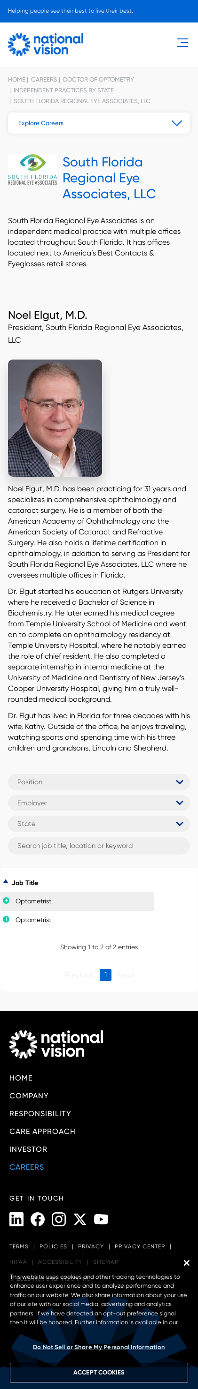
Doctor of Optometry (98, 79)
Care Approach (42, 1131)
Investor (28, 1149)
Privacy (91, 1246)
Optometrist (33, 901)
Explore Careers (40, 123)
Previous (79, 974)
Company (29, 1095)
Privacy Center (140, 1246)
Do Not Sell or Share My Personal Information (99, 1347)
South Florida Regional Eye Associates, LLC (81, 101)
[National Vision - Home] (45, 44)
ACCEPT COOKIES (99, 1372)
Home (16, 79)
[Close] (186, 1263)
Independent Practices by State (63, 90)
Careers (43, 79)
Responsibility (40, 1113)
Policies (53, 1246)
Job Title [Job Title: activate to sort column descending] (25, 883)
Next (126, 974)
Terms (19, 1246)
